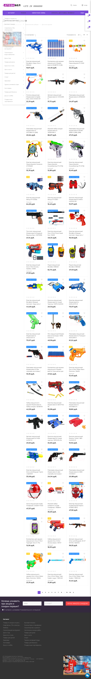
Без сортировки (29, 34)
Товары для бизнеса (30, 643)
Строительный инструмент (11, 630)
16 (70, 592)
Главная (5, 24)
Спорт (26, 638)
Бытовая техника (29, 623)
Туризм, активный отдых (32, 640)
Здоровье (6, 640)
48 (79, 34)
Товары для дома (29, 633)
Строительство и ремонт (32, 628)
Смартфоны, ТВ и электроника (12, 625)
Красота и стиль (8, 635)
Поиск (23, 13)
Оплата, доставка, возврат (63, 13)
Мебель (5, 628)
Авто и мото (28, 635)
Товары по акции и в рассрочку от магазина (12, 623)
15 (67, 592)
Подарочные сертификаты (32, 645)
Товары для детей (9, 638)
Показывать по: (71, 34)
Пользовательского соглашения (30, 610)
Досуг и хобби (7, 645)
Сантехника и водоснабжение (33, 630)
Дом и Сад (6, 633)
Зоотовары (6, 643)
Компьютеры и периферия (32, 625)
